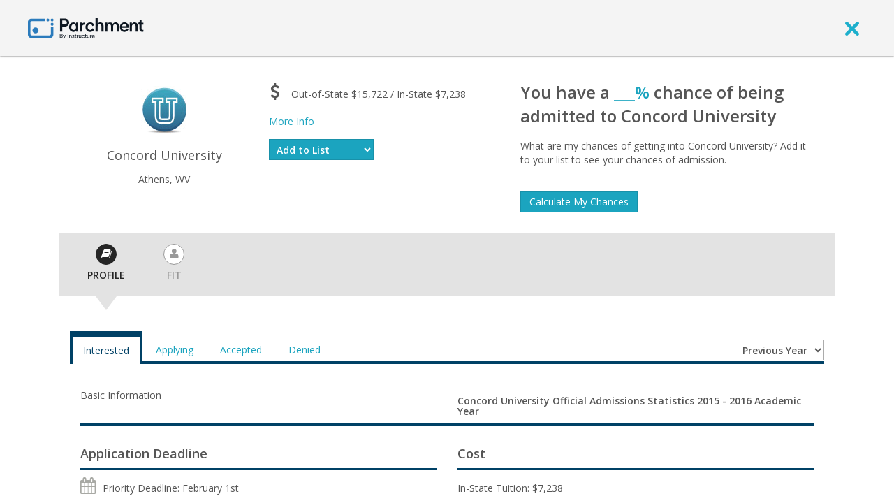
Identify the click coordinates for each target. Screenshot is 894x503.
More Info (291, 121)
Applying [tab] (174, 349)
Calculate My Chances (579, 201)
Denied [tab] (304, 349)
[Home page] (86, 27)
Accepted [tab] (241, 349)
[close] (852, 28)
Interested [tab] (106, 350)
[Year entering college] (779, 350)
